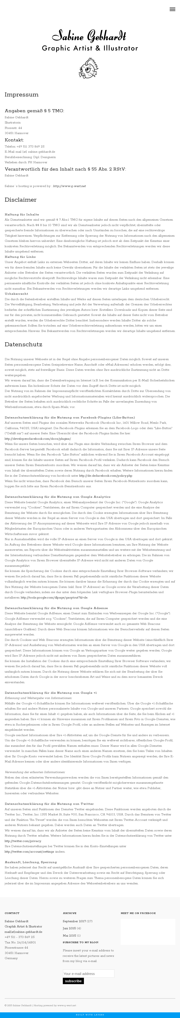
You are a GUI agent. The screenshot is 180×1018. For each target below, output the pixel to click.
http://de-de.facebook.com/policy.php (105, 476)
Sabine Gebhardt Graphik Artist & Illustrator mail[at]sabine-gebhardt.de (23, 926)
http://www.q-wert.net (69, 186)
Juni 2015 (69, 928)
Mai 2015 (69, 936)
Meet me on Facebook (138, 913)
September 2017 (74, 921)
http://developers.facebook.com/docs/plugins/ (38, 439)
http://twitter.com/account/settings (29, 852)
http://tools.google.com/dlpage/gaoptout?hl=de (54, 598)
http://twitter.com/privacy (23, 841)
